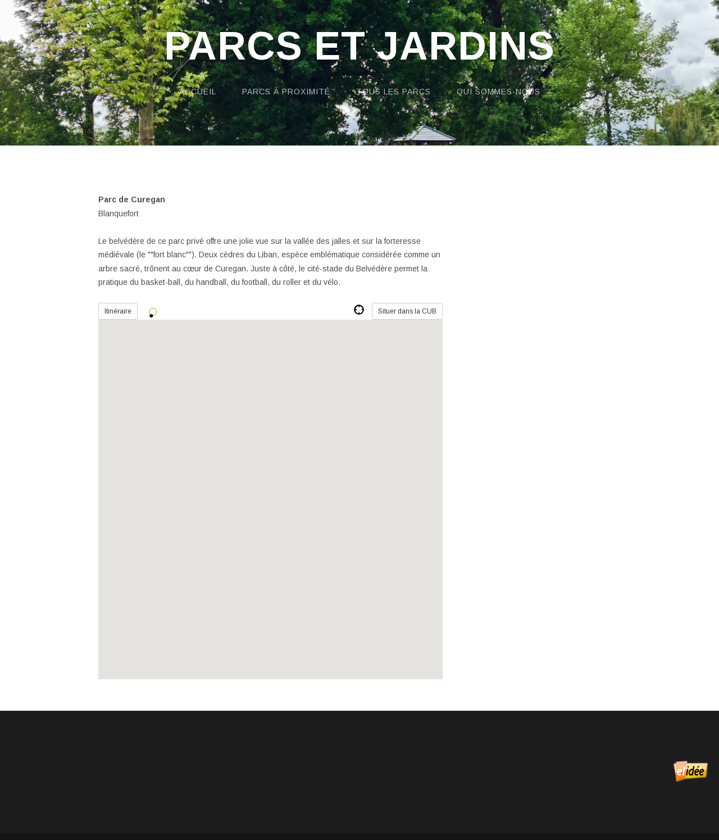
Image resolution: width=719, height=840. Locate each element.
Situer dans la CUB (407, 311)
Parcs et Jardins (359, 46)
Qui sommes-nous (498, 91)
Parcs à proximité (286, 91)
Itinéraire (117, 311)
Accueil (197, 91)
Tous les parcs (393, 91)
